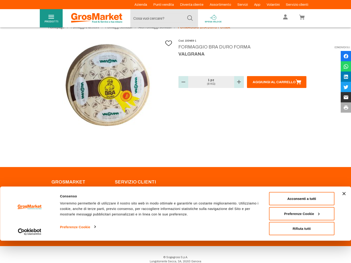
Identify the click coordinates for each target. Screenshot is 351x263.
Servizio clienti (297, 4)
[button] (183, 91)
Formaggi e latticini (85, 36)
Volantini (273, 4)
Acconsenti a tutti (301, 221)
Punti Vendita (123, 197)
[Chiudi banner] (344, 216)
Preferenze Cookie (75, 249)
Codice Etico (59, 203)
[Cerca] (190, 18)
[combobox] (163, 18)
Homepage (56, 36)
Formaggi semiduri (118, 36)
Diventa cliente (192, 4)
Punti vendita (163, 4)
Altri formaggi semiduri (155, 36)
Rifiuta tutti (302, 251)
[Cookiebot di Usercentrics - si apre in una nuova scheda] (30, 254)
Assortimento (221, 4)
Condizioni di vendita (128, 208)
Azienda (141, 4)
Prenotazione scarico (128, 203)
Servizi (243, 4)
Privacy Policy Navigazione (68, 208)
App (257, 4)
